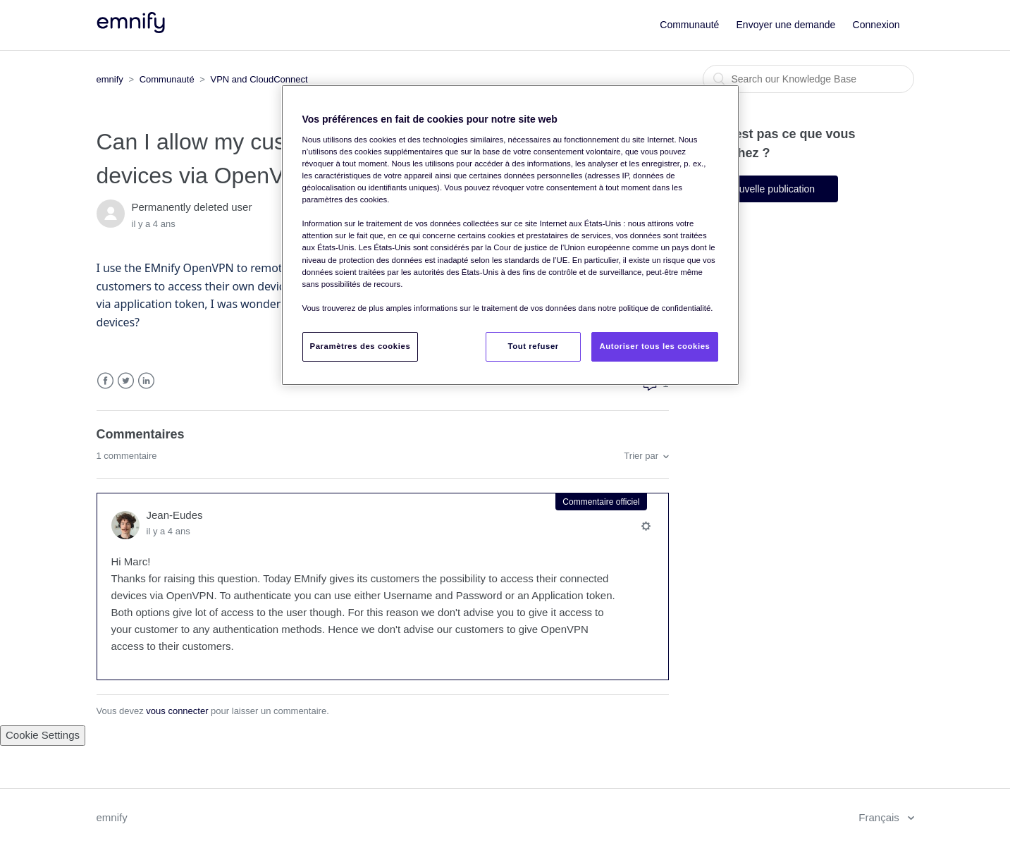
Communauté (689, 24)
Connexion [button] (876, 24)
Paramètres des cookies (360, 346)
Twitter (126, 381)
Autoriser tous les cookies (654, 346)
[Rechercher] (808, 79)
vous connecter (177, 711)
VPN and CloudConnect (259, 79)
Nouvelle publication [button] (771, 189)
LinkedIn (146, 381)
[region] (510, 235)
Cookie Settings (43, 735)
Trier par (641, 455)
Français (880, 817)
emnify (110, 79)
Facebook (105, 381)
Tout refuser (533, 346)
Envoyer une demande (786, 24)
